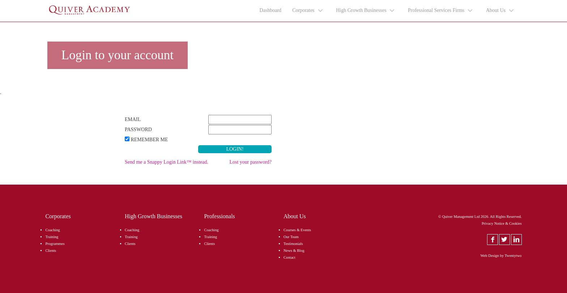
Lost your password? (250, 162)
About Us (500, 10)
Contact (289, 257)
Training (51, 237)
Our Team (291, 237)
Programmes (54, 244)
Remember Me (149, 139)
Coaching (52, 230)
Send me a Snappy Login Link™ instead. (166, 162)
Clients (50, 251)
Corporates (307, 10)
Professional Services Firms (440, 10)
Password (138, 129)
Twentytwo (512, 256)
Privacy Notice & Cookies (502, 223)
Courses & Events (297, 230)
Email (133, 119)
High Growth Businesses (365, 10)
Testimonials (293, 244)
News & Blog (294, 251)
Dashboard (270, 10)
